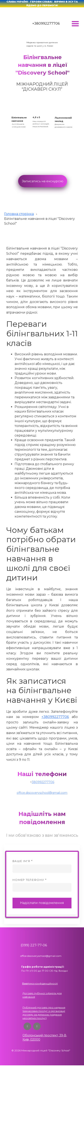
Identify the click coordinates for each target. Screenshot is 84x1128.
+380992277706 (46, 23)
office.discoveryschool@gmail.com (42, 793)
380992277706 (43, 782)
